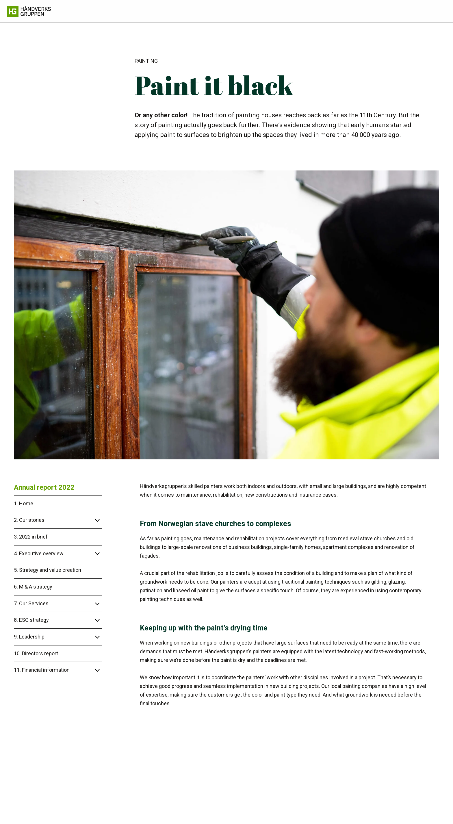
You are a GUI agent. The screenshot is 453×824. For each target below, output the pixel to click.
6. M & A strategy (33, 587)
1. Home (23, 503)
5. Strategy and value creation (47, 570)
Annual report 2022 (44, 487)
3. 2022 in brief (31, 537)
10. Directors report (36, 653)
